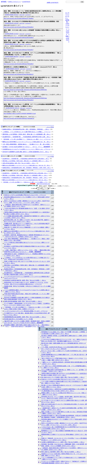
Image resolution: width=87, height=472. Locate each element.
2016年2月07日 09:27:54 (11, 81)
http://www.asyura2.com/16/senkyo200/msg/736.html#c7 (18, 49)
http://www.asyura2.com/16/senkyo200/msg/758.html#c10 (19, 118)
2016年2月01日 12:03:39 (11, 23)
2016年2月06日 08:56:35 (11, 56)
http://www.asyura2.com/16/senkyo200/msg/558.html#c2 (18, 27)
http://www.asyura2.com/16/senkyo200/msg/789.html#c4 (18, 100)
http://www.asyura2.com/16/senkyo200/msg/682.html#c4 (18, 37)
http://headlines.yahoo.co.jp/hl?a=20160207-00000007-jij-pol (20, 113)
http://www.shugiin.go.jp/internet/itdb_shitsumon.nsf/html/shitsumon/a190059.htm (25, 89)
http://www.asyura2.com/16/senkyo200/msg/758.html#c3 (18, 64)
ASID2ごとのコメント (14, 1)
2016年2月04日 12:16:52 (11, 33)
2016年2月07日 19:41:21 (12, 108)
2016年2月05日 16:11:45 (11, 44)
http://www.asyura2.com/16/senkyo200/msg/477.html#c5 (18, 18)
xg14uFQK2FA (26, 1)
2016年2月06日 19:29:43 (12, 68)
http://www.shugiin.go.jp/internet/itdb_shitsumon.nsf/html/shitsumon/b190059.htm (25, 98)
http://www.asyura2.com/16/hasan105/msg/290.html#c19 (18, 74)
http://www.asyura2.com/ (43, 183)
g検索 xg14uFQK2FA (52, 2)
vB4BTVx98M (21, 14)
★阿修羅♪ (4, 1)
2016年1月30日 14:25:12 (11, 14)
